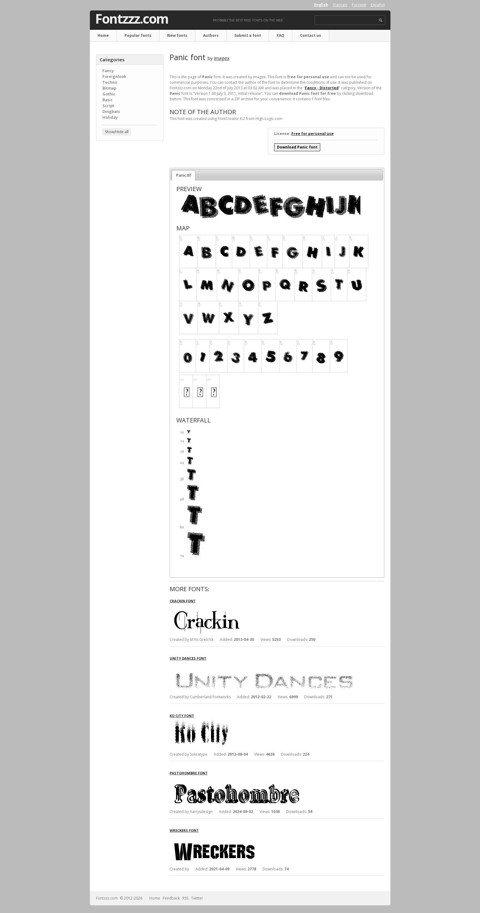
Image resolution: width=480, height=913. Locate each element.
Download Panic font (297, 147)
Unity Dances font (188, 658)
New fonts (177, 35)
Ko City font (182, 715)
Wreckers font (184, 830)
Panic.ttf (183, 175)
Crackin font (183, 601)
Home (103, 35)
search (380, 20)
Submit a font (247, 35)
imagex (221, 58)
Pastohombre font (189, 773)
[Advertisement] (129, 244)
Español (378, 4)
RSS (185, 898)
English (321, 4)
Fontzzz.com (131, 19)
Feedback (171, 898)
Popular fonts (138, 35)
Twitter (197, 898)
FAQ (280, 35)
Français (340, 4)
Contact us (310, 35)
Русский (359, 4)
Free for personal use (312, 133)
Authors (211, 35)
